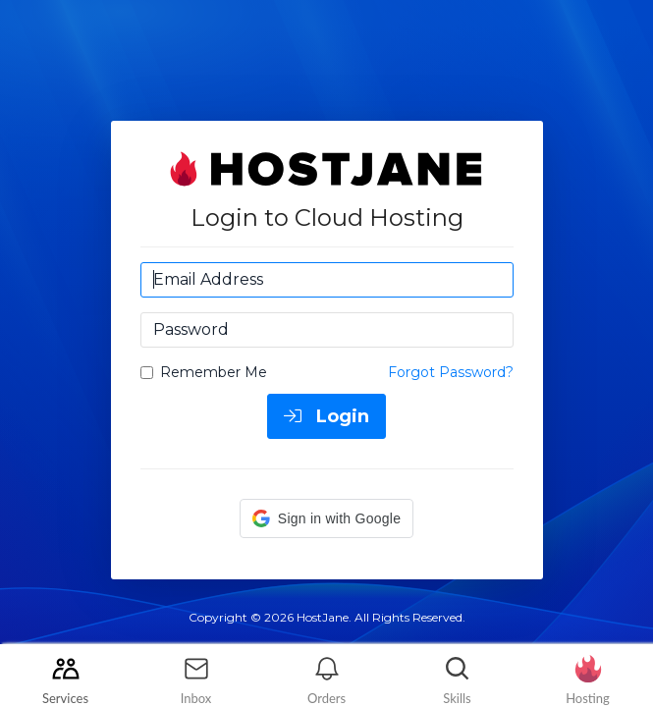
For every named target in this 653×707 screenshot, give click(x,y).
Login (326, 416)
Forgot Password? (451, 372)
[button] (326, 518)
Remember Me (203, 372)
